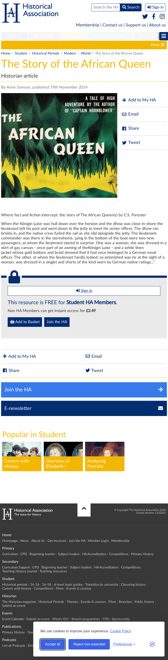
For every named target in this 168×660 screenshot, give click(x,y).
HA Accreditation (94, 554)
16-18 (57, 45)
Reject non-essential (89, 644)
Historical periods (16, 45)
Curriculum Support (16, 567)
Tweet (131, 142)
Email (130, 114)
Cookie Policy (120, 631)
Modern (70, 53)
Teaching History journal (19, 571)
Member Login (98, 540)
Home (5, 53)
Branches (125, 602)
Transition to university (122, 45)
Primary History (142, 554)
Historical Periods (45, 53)
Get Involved (56, 540)
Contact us (112, 25)
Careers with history (16, 588)
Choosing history (133, 584)
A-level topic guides (83, 45)
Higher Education (110, 36)
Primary (14, 36)
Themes (72, 602)
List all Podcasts (13, 645)
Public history (144, 602)
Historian (148, 36)
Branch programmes (86, 619)
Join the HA (57, 322)
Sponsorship (121, 619)
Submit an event (13, 605)
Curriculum (10, 554)
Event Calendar (13, 619)
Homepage (10, 540)
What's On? (60, 619)
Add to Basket (25, 322)
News (24, 540)
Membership (87, 25)
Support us (136, 25)
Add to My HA (139, 100)
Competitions (118, 554)
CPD (23, 554)
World (86, 53)
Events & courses (78, 588)
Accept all (52, 644)
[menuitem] (14, 36)
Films (60, 588)
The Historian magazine (19, 602)
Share (130, 128)
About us (157, 25)
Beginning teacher (42, 554)
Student (73, 36)
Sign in (84, 290)
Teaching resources (53, 571)
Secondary (44, 36)
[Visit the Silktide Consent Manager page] (152, 644)
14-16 (41, 45)
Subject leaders (69, 554)
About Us (38, 540)
